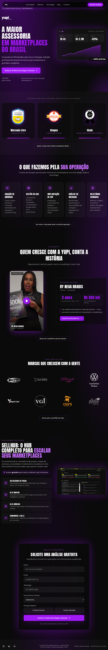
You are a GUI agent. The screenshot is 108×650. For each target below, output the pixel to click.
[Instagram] (3, 646)
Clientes (40, 5)
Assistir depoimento (72, 318)
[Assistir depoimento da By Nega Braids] (26, 301)
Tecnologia (50, 5)
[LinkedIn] (9, 646)
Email (26, 575)
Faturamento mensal (31, 595)
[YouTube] (14, 646)
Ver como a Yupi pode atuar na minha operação (54, 224)
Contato (66, 5)
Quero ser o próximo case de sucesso (54, 339)
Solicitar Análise (95, 5)
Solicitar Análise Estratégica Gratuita (21, 70)
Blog (58, 5)
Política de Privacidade (81, 646)
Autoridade (30, 5)
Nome (26, 565)
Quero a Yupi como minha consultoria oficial (54, 146)
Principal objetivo (30, 606)
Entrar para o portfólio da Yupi (54, 418)
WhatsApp (27, 585)
